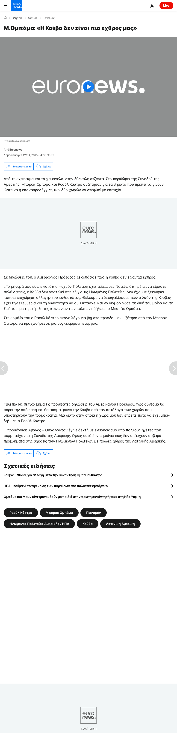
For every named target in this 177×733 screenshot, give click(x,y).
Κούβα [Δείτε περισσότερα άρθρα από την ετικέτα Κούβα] (88, 524)
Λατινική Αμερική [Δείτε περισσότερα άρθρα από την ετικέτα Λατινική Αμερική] (120, 524)
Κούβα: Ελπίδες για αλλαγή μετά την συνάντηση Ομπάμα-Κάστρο (53, 475)
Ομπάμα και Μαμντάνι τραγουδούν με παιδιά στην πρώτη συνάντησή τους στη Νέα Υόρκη (72, 497)
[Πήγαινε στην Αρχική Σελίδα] (16, 5)
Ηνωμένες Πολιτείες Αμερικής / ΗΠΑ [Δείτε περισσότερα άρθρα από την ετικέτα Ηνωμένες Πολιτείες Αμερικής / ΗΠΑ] (39, 524)
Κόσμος (32, 18)
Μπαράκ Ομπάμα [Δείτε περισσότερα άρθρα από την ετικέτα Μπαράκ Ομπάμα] (59, 513)
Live (166, 5)
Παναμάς (48, 18)
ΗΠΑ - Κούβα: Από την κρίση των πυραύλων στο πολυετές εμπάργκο (56, 486)
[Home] (5, 17)
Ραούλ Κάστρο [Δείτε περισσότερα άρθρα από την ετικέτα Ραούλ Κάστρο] (20, 513)
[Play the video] (88, 87)
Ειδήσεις (17, 18)
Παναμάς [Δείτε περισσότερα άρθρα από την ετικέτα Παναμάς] (93, 513)
